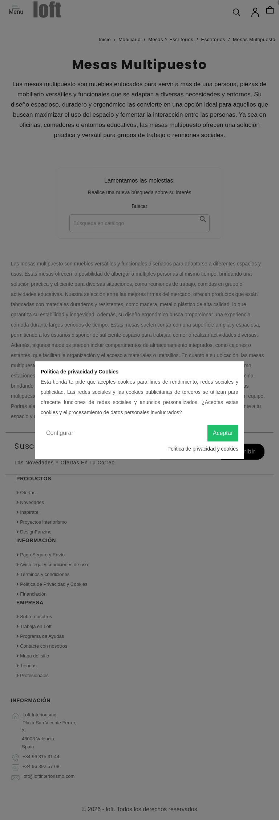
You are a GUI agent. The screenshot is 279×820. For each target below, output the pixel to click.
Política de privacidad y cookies (202, 449)
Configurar (59, 433)
